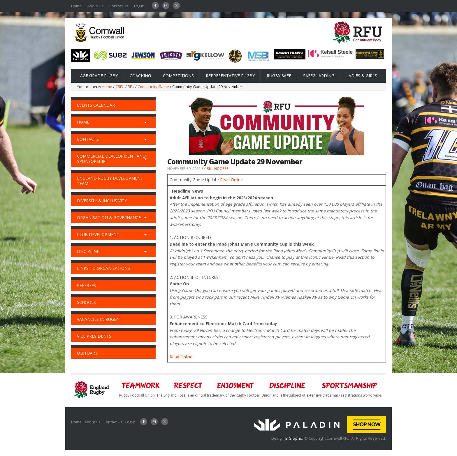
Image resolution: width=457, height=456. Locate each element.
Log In (139, 5)
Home (76, 5)
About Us (95, 5)
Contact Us (118, 5)
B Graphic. (294, 438)
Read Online (231, 179)
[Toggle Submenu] (145, 122)
